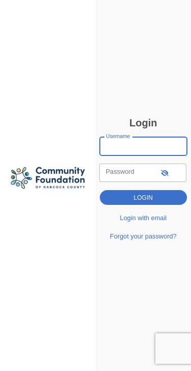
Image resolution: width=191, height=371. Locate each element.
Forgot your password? (143, 236)
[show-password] (165, 172)
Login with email (143, 218)
